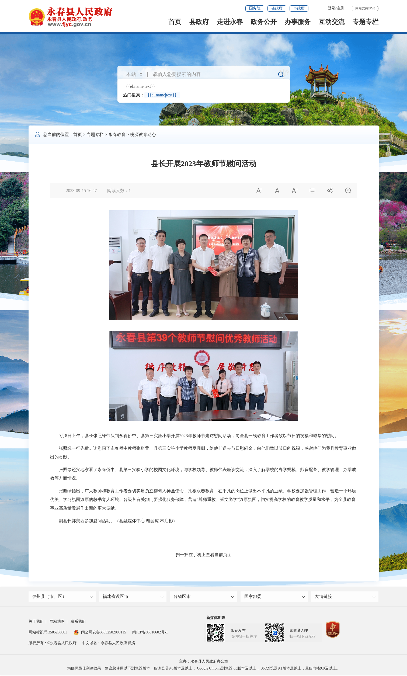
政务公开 (264, 21)
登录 (331, 8)
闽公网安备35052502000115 (100, 633)
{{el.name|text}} (140, 86)
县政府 (199, 21)
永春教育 (117, 134)
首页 (174, 21)
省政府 (277, 8)
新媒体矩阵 (215, 618)
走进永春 (230, 21)
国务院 (254, 8)
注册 (340, 8)
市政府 (299, 8)
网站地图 (57, 622)
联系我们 (78, 622)
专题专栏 (365, 21)
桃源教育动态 (143, 134)
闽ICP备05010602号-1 (150, 633)
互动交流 (332, 21)
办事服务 (298, 21)
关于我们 (36, 622)
